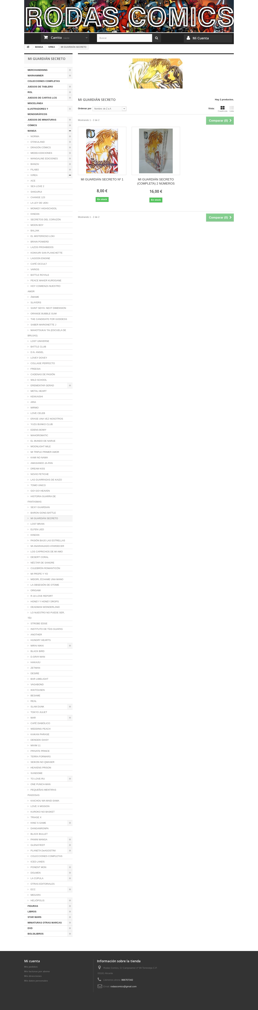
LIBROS (32, 911)
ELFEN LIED (37, 529)
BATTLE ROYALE (39, 275)
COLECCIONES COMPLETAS (44, 81)
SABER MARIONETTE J (43, 324)
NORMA (34, 136)
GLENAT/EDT (37, 845)
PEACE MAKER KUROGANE (45, 280)
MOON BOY (36, 225)
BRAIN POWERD (39, 241)
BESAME (35, 695)
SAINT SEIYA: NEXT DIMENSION (48, 308)
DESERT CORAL (39, 557)
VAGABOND (37, 684)
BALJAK (34, 230)
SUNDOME (36, 773)
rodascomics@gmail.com (124, 986)
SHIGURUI (36, 191)
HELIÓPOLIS (37, 900)
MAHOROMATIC (39, 435)
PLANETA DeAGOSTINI (43, 850)
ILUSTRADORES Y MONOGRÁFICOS (38, 111)
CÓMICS (32, 125)
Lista (232, 109)
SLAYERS (35, 302)
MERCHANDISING (37, 70)
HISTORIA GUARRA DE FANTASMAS (42, 499)
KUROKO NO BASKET (42, 811)
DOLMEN (35, 872)
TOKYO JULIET (38, 712)
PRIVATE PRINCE (40, 751)
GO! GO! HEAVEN (40, 490)
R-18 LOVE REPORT (41, 596)
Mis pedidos (31, 966)
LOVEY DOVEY (38, 357)
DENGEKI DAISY (39, 740)
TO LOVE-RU (37, 778)
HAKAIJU (35, 662)
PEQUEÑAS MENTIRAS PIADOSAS (42, 792)
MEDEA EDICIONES (41, 153)
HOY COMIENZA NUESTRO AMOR (44, 289)
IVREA (34, 175)
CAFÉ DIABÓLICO (40, 723)
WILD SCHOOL (38, 380)
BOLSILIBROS (36, 933)
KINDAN (34, 214)
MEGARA (35, 895)
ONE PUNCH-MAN (40, 784)
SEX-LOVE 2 (37, 186)
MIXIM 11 (35, 745)
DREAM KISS (37, 468)
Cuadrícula (222, 109)
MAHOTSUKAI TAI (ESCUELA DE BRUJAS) (47, 333)
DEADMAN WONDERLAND (45, 607)
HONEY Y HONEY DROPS (44, 601)
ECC (32, 889)
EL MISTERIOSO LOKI (42, 236)
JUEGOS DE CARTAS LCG (42, 97)
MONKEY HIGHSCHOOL (43, 208)
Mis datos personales (36, 980)
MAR (33, 717)
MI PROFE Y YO (39, 573)
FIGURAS (33, 906)
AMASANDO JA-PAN (41, 463)
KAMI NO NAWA (39, 457)
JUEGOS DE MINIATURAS (42, 119)
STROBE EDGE (38, 623)
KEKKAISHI (36, 396)
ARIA (33, 402)
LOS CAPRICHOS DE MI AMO (46, 551)
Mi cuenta (32, 961)
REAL (33, 701)
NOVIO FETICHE (39, 474)
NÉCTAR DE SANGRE (42, 562)
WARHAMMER (36, 75)
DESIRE (34, 673)
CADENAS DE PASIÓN (42, 374)
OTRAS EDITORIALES (42, 883)
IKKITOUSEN (37, 690)
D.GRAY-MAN (37, 656)
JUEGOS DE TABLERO (40, 86)
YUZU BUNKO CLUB (41, 424)
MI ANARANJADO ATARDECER (47, 546)
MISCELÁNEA (35, 103)
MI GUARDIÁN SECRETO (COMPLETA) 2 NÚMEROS (156, 181)
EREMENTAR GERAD (42, 385)
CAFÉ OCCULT (38, 264)
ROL (30, 92)
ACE (32, 180)
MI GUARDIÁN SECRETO (44, 518)
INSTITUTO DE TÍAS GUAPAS (46, 629)
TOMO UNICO (38, 485)
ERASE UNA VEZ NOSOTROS (46, 418)
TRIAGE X (35, 817)
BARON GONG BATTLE (43, 512)
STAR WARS (34, 917)
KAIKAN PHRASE (39, 734)
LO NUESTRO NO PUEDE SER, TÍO (46, 615)
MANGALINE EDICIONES (44, 158)
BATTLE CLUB (38, 346)
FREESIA (35, 368)
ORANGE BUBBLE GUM (43, 313)
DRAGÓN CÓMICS (40, 147)
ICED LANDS (37, 861)
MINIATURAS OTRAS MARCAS (45, 922)
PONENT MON (38, 867)
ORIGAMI (35, 590)
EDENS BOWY (38, 429)
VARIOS (34, 269)
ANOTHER (36, 634)
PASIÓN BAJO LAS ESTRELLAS (47, 540)
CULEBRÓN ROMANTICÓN (45, 568)
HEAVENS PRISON (40, 767)
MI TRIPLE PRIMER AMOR (44, 452)
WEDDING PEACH (40, 728)
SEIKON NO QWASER (42, 762)
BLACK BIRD (37, 651)
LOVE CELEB (37, 413)
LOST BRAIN (37, 524)
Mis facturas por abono (37, 971)
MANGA (32, 130)
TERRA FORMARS (40, 756)
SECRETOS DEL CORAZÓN (45, 219)
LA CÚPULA (36, 878)
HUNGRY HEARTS (40, 640)
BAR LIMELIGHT (39, 679)
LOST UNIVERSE (39, 341)
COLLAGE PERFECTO (42, 363)
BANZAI (34, 164)
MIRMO (34, 407)
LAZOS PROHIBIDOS (41, 247)
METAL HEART (38, 391)
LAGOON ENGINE (40, 258)
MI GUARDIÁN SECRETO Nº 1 (102, 179)
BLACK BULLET (39, 834)
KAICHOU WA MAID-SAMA (44, 800)
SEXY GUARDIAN (40, 507)
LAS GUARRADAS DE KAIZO (46, 479)
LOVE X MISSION (39, 806)
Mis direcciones (33, 976)
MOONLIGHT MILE (40, 446)
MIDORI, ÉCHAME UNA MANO (46, 579)
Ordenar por (84, 108)
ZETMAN (35, 667)
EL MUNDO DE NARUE (43, 441)
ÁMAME (34, 297)
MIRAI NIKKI (37, 645)
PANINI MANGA (38, 839)
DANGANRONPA (39, 828)
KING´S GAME (38, 823)
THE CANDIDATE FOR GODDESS (48, 319)
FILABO (34, 169)
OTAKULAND (37, 142)
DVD (30, 928)
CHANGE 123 (37, 197)
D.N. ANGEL (37, 352)
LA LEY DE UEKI (39, 203)
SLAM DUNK (37, 706)
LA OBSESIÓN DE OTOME (44, 585)
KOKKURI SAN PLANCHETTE (46, 252)
